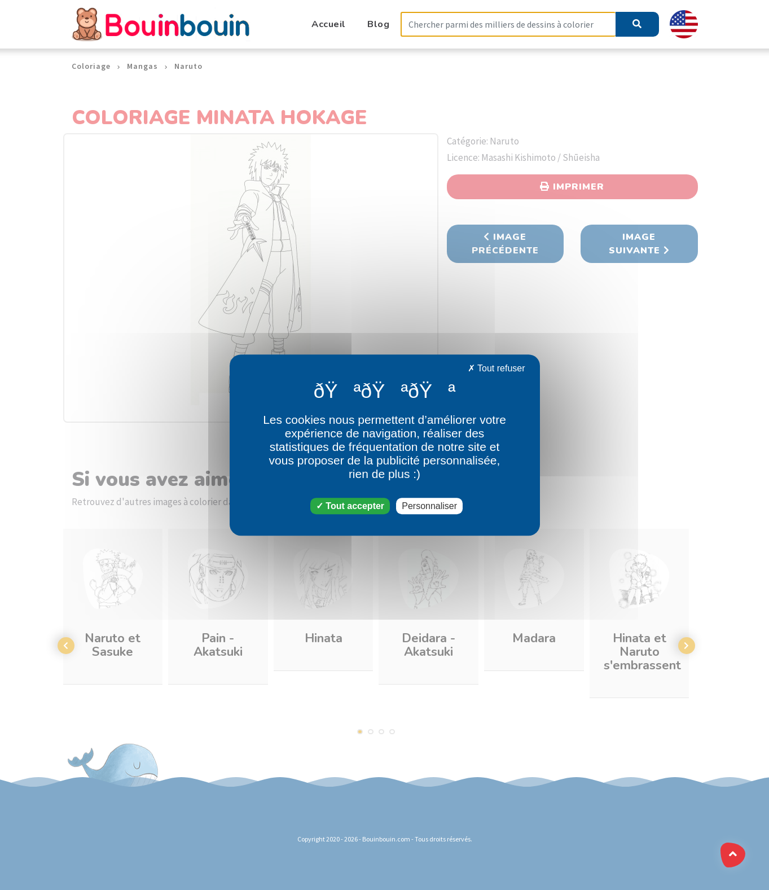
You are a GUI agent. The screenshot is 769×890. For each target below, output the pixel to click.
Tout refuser (496, 368)
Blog (378, 23)
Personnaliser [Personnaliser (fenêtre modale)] (429, 506)
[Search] (508, 24)
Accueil (328, 23)
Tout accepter (350, 506)
